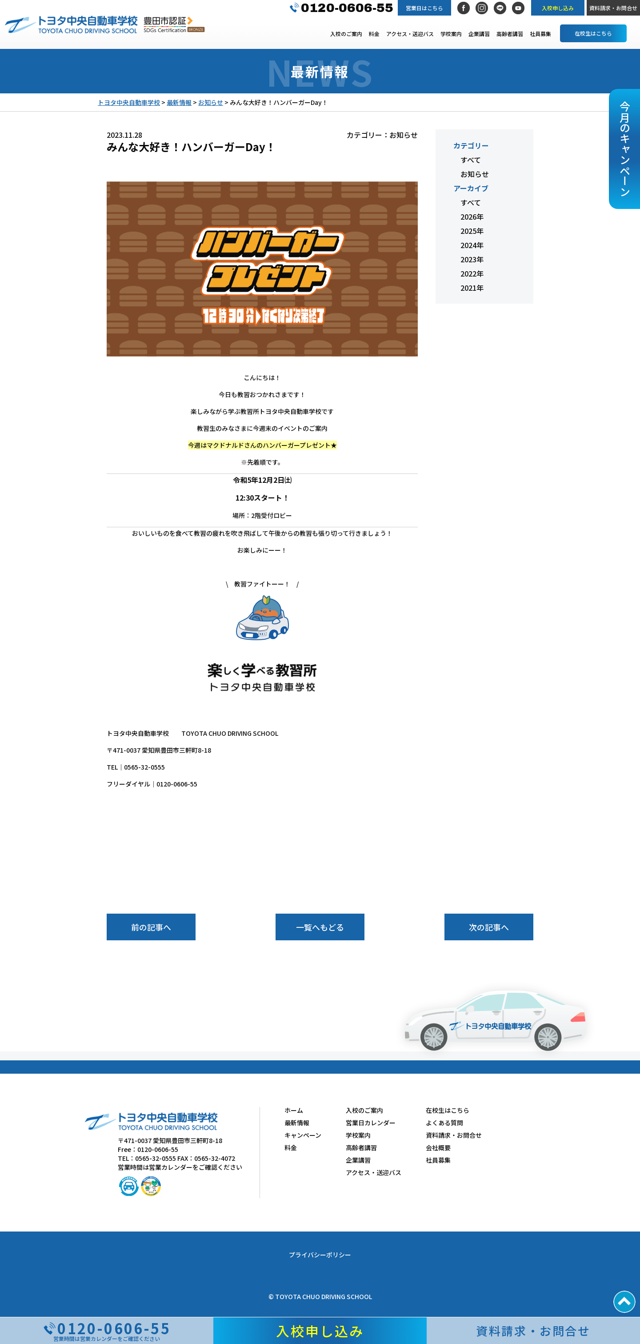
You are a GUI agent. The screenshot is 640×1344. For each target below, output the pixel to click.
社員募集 (540, 33)
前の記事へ (151, 927)
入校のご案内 (346, 33)
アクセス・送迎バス (410, 33)
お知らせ (474, 174)
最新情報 (296, 1122)
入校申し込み (558, 8)
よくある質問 (444, 1122)
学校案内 (451, 33)
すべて (470, 159)
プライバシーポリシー (320, 1254)
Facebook (463, 8)
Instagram (482, 8)
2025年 (472, 230)
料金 (374, 33)
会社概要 (438, 1147)
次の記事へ (489, 927)
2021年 (472, 287)
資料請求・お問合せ (613, 8)
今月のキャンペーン (624, 149)
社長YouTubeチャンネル (518, 8)
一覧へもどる (320, 927)
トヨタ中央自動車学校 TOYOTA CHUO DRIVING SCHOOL (71, 24)
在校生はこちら (593, 33)
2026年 (472, 216)
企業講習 (479, 33)
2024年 (472, 245)
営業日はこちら (424, 8)
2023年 (472, 259)
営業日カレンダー (371, 1122)
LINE (500, 8)
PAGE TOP (624, 1302)
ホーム (293, 1110)
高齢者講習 (509, 33)
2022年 (472, 273)
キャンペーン (302, 1135)
